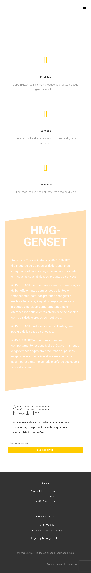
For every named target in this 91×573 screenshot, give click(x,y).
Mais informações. (33, 432)
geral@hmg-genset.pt (45, 538)
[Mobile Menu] (84, 7)
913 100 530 (45, 524)
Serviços (45, 130)
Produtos (45, 77)
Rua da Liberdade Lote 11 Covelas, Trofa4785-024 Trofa (45, 496)
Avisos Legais (54, 564)
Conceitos (72, 564)
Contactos (45, 184)
